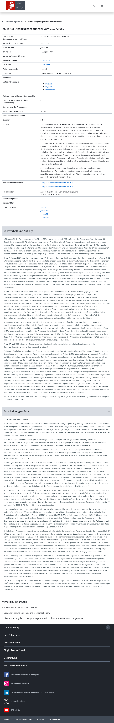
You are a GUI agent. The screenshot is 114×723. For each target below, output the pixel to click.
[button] (57, 231)
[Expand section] (108, 627)
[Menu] (102, 6)
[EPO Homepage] (15, 6)
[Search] (94, 6)
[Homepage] (3, 22)
